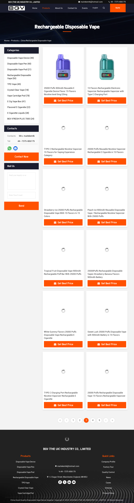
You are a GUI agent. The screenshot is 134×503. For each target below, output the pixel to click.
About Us (56, 8)
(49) (20, 58)
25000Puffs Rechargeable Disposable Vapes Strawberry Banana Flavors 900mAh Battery (105, 274)
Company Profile (108, 462)
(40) (19, 63)
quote (117, 8)
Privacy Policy (108, 493)
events (82, 8)
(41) (16, 101)
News (108, 477)
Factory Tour (108, 467)
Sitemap (108, 488)
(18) (18, 90)
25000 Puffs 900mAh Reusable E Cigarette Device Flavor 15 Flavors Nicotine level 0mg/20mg (60, 91)
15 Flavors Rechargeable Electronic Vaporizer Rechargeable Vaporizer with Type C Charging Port (106, 91)
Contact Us (69, 8)
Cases (108, 483)
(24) (20, 119)
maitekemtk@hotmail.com (90, 2)
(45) (14, 84)
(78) (18, 95)
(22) (18, 107)
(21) (19, 69)
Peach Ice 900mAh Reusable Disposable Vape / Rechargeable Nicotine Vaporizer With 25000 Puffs (106, 213)
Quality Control (108, 472)
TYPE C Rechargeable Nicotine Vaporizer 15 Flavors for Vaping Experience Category (63, 152)
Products (43, 8)
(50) (19, 77)
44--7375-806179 (117, 2)
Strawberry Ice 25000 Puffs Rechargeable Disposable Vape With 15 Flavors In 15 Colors (63, 213)
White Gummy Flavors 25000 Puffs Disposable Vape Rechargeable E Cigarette (60, 335)
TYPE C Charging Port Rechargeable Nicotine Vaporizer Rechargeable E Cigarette (61, 395)
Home (32, 8)
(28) (18, 113)
